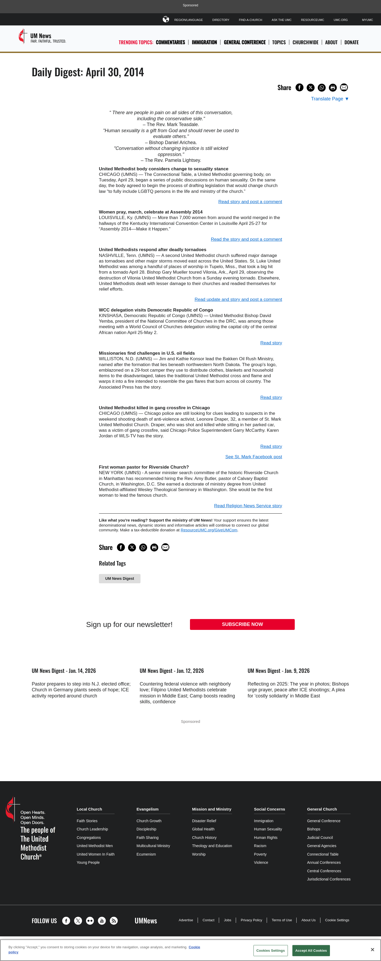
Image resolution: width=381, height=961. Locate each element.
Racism (260, 846)
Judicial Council (320, 837)
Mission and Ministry (211, 809)
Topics (279, 42)
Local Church (89, 809)
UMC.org (341, 19)
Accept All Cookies (311, 951)
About (331, 42)
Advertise (186, 920)
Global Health (203, 829)
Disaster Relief (204, 821)
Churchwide (306, 42)
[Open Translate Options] (330, 99)
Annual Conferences (324, 862)
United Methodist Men (95, 846)
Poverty (260, 854)
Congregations (89, 837)
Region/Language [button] (189, 19)
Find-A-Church (250, 19)
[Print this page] (333, 88)
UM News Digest (119, 578)
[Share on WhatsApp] (322, 88)
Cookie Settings (337, 920)
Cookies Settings (270, 951)
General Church (322, 809)
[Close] (372, 949)
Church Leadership (92, 829)
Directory (220, 19)
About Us (308, 920)
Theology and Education (212, 846)
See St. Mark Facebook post (253, 456)
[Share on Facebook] (299, 87)
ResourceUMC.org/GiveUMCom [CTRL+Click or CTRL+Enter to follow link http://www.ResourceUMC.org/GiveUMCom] (209, 530)
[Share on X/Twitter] (311, 88)
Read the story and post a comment (246, 239)
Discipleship (146, 829)
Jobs (227, 920)
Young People (88, 862)
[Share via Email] (344, 87)
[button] (67, 921)
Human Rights (266, 837)
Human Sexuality (268, 829)
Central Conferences (324, 871)
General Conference (245, 42)
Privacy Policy (251, 920)
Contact (209, 920)
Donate (351, 42)
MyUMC (367, 19)
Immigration (204, 42)
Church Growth (149, 821)
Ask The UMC (282, 19)
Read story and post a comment (250, 201)
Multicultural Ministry (153, 846)
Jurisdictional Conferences (329, 879)
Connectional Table (323, 854)
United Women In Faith (96, 854)
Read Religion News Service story (248, 505)
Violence (261, 862)
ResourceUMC (312, 19)
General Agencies (322, 846)
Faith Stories (87, 821)
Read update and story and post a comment (238, 299)
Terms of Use (282, 920)
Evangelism (147, 809)
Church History (204, 837)
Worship (199, 854)
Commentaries (170, 42)
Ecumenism (146, 854)
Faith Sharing (147, 837)
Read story (271, 342)
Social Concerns (269, 809)
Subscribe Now (242, 624)
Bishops (313, 829)
